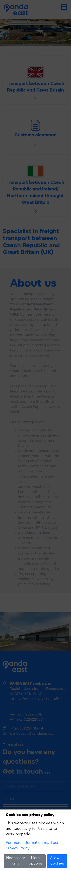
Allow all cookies (57, 860)
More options (35, 860)
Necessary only (15, 860)
